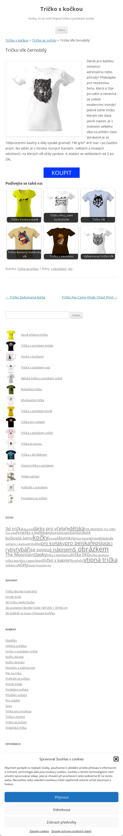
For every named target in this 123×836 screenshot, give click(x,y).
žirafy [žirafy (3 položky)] (47, 565)
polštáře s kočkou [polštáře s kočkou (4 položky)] (16, 544)
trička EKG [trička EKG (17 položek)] (80, 554)
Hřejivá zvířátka (15, 646)
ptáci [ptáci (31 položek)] (107, 543)
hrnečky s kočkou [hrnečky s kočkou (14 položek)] (31, 532)
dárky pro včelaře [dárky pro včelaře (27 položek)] (51, 528)
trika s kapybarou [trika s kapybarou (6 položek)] (59, 555)
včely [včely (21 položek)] (23, 564)
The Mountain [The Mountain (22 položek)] (19, 554)
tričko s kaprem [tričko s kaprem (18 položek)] (57, 560)
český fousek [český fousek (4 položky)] (36, 565)
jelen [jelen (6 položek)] (67, 533)
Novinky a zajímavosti (20, 668)
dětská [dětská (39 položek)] (76, 528)
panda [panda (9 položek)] (108, 538)
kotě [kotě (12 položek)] (87, 532)
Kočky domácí (14, 662)
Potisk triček (13, 684)
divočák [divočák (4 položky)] (28, 529)
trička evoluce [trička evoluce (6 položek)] (99, 555)
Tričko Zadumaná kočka (25, 297)
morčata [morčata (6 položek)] (81, 538)
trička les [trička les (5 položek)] (11, 561)
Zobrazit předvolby (61, 822)
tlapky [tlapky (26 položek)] (40, 554)
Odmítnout (61, 809)
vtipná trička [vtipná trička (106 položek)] (101, 559)
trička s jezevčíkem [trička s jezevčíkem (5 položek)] (29, 561)
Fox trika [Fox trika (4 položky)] (10, 533)
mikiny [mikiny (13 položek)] (70, 538)
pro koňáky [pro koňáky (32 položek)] (53, 543)
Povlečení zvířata (16, 689)
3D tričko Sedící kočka (20, 602)
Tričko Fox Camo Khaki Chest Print (90, 297)
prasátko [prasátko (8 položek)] (34, 544)
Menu (61, 30)
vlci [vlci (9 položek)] (81, 560)
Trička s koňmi (15, 717)
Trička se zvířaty (28, 269)
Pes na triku (13, 673)
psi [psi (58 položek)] (98, 543)
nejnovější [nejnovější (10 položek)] (95, 538)
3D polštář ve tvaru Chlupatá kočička (30, 613)
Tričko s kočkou (61, 8)
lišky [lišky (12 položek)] (60, 538)
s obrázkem (59, 269)
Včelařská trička (15, 728)
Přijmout (61, 797)
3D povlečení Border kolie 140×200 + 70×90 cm (36, 608)
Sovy (8, 706)
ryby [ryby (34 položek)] (10, 549)
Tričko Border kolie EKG (21, 591)
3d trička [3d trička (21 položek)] (14, 528)
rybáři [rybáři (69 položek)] (23, 549)
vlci (70, 269)
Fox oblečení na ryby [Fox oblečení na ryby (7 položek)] (99, 529)
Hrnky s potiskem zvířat (21, 651)
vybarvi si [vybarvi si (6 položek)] (11, 565)
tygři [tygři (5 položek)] (75, 561)
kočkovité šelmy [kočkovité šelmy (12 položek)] (19, 538)
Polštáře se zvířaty (17, 679)
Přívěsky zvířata (16, 695)
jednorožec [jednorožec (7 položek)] (55, 532)
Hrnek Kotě (13, 597)
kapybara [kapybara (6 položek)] (76, 533)
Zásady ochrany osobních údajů (71, 831)
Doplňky (11, 640)
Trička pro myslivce (18, 711)
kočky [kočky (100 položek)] (40, 537)
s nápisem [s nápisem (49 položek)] (61, 549)
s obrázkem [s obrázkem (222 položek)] (91, 548)
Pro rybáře (12, 700)
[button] (116, 759)
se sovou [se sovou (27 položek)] (40, 550)
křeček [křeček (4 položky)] (52, 538)
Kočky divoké (14, 657)
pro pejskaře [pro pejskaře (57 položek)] (80, 543)
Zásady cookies (39, 831)
